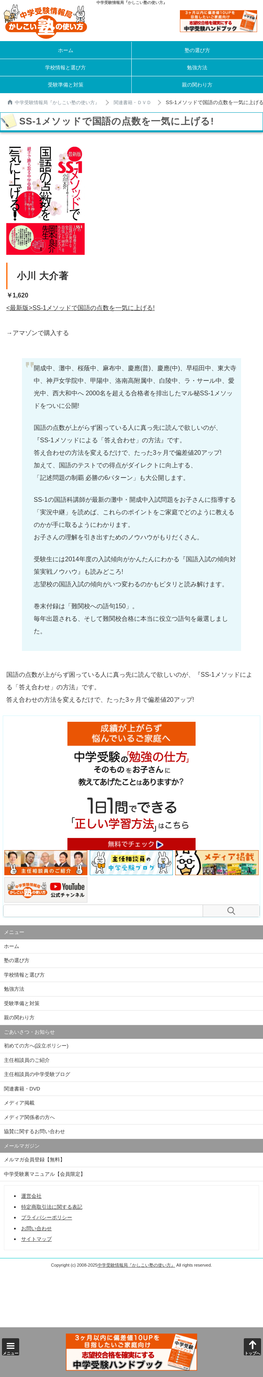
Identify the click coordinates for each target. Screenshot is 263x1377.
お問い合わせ (36, 1228)
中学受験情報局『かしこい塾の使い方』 (54, 102)
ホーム (65, 50)
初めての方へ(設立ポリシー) (36, 1046)
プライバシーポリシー (46, 1217)
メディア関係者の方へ (29, 1117)
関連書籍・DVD (22, 1089)
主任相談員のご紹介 (27, 1060)
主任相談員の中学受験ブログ (37, 1074)
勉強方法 (197, 67)
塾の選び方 (197, 50)
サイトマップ (36, 1239)
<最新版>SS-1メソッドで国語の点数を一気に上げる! (80, 308)
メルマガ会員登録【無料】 (34, 1160)
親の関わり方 (197, 85)
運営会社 (31, 1196)
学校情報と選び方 (65, 67)
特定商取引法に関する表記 (51, 1207)
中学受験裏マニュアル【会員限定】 (44, 1174)
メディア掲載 (19, 1103)
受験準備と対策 (65, 85)
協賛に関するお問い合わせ (34, 1131)
